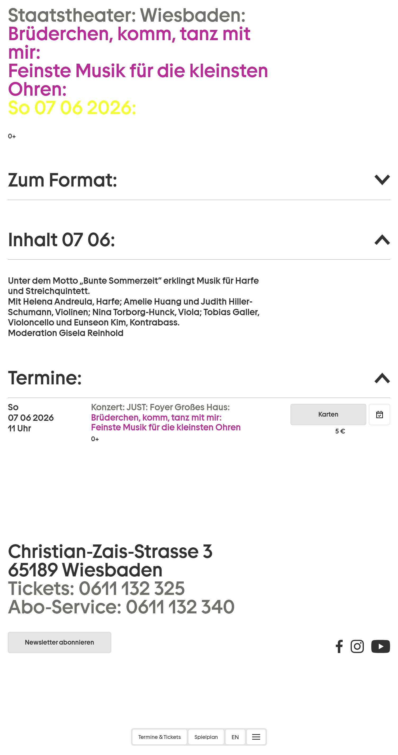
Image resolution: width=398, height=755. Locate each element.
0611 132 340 (180, 607)
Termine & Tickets (159, 737)
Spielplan (206, 737)
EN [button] (235, 737)
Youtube (380, 646)
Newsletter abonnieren (59, 642)
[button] (199, 180)
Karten (328, 414)
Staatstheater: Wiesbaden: (127, 15)
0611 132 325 (132, 588)
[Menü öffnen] (256, 737)
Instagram (357, 646)
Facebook (339, 646)
